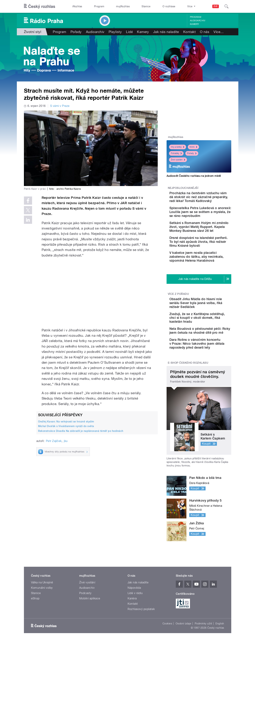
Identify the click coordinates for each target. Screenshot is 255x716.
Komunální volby (42, 642)
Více (219, 32)
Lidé (129, 32)
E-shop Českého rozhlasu (188, 417)
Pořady (76, 32)
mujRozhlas (123, 6)
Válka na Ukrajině (42, 637)
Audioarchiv (197, 20)
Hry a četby (177, 147)
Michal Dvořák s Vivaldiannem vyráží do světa (66, 426)
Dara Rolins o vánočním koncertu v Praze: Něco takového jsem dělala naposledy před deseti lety (209, 396)
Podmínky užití (203, 678)
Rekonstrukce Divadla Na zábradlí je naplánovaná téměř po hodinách (80, 431)
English (219, 678)
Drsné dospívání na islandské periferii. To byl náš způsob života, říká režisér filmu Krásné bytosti (210, 267)
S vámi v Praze (60, 106)
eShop (35, 653)
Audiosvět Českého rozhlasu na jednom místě (194, 175)
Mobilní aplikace (89, 653)
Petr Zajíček (54, 441)
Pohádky (176, 153)
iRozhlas (77, 6)
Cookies (167, 678)
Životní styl (32, 32)
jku (66, 441)
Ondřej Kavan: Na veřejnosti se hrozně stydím (66, 421)
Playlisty (115, 32)
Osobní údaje (183, 678)
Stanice (146, 6)
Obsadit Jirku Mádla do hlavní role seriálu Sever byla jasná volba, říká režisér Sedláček (207, 340)
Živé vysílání (178, 159)
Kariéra (132, 653)
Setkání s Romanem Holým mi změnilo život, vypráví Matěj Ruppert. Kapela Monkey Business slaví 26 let (210, 246)
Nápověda (134, 642)
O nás (204, 32)
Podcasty (85, 647)
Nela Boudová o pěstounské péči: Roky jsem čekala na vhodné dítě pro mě (208, 377)
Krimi (193, 147)
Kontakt (189, 32)
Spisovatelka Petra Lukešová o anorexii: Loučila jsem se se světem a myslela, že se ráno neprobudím (209, 223)
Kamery (194, 24)
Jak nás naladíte (166, 32)
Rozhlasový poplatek (141, 663)
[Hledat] (226, 6)
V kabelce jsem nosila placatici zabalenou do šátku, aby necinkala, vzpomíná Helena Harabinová (206, 287)
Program (99, 6)
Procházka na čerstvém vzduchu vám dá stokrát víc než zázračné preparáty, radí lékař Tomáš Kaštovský (210, 201)
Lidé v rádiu (135, 647)
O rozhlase (168, 6)
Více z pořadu (178, 328)
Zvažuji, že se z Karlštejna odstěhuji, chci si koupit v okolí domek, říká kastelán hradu (209, 358)
